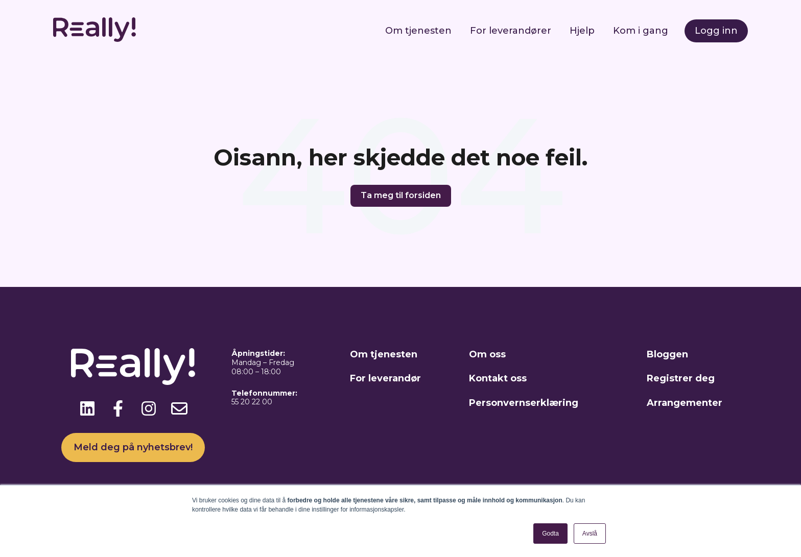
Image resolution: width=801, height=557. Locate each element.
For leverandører (510, 30)
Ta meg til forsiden (401, 195)
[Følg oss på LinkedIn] (87, 408)
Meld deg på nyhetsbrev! (133, 447)
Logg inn (716, 30)
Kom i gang (640, 30)
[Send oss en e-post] (179, 408)
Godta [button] (550, 533)
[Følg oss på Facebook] (118, 408)
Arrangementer (684, 402)
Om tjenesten (418, 30)
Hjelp (582, 30)
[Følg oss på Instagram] (148, 408)
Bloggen (667, 354)
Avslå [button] (589, 533)
